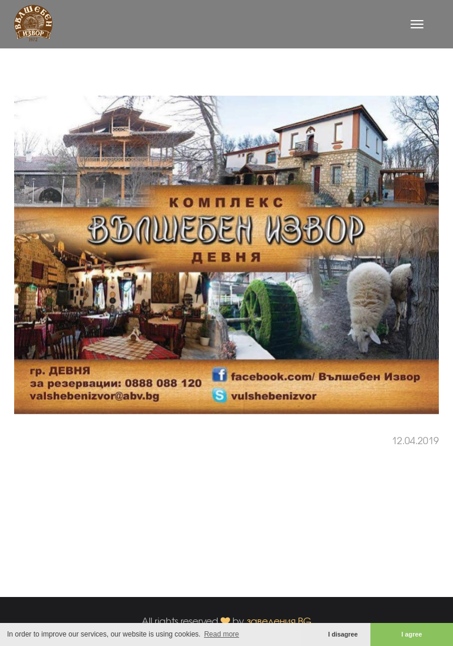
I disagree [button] (342, 634)
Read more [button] (221, 634)
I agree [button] (412, 634)
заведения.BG (279, 621)
